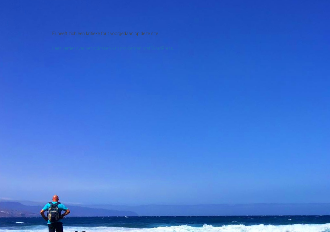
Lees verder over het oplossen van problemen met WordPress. (113, 48)
